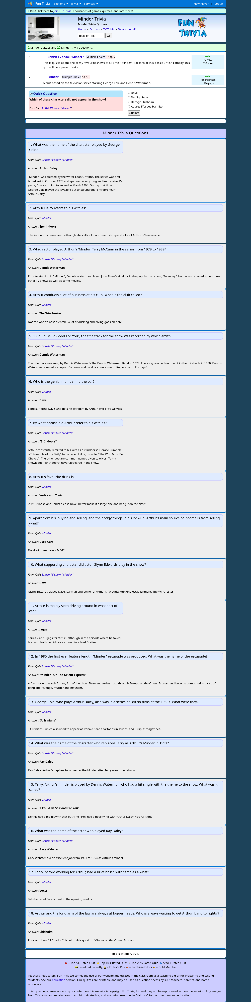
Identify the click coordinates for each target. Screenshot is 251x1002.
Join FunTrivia (62, 11)
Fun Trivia (39, 3)
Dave (134, 93)
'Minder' (47, 218)
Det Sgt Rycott (140, 97)
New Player (201, 4)
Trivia (75, 4)
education (58, 980)
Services (89, 4)
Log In (219, 4)
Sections (60, 4)
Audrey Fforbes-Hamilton (147, 106)
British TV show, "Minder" (57, 160)
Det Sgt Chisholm (142, 102)
